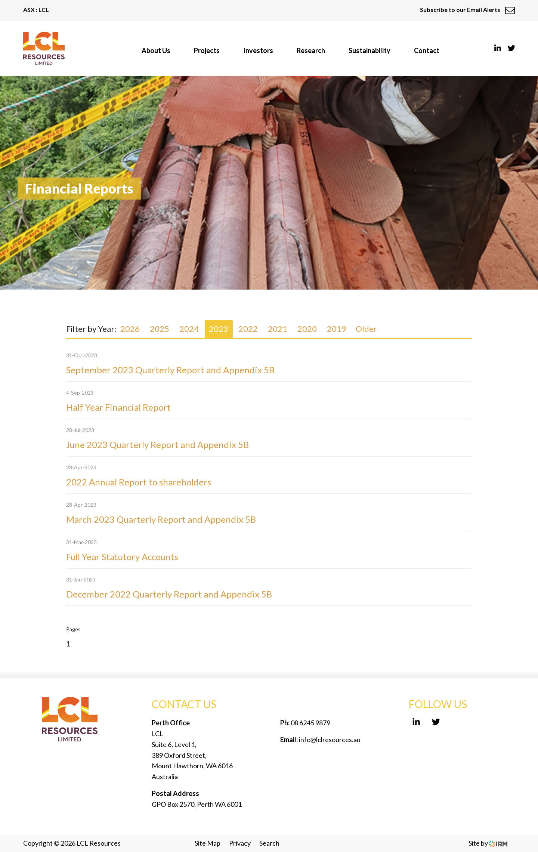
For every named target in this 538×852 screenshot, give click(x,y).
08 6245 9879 (310, 723)
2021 (277, 329)
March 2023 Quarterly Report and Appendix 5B (161, 519)
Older (366, 329)
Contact (426, 50)
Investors (258, 50)
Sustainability (369, 50)
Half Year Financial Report (118, 407)
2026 (130, 329)
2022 (248, 329)
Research (311, 50)
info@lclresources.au (330, 739)
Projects (207, 50)
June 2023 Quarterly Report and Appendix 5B (157, 444)
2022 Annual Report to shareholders (138, 481)
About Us (156, 50)
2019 (336, 329)
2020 (307, 329)
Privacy (240, 843)
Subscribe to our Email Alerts (467, 9)
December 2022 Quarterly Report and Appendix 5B (169, 594)
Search (269, 843)
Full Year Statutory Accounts (122, 556)
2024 (189, 329)
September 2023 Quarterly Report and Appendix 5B (170, 369)
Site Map (207, 843)
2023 (218, 329)
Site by (488, 843)
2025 (159, 329)
